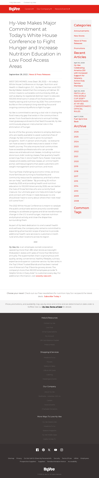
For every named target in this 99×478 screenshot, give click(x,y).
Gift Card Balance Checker (49, 340)
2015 (76, 181)
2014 (76, 186)
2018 (76, 171)
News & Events (49, 405)
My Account (49, 336)
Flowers (49, 362)
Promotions (79, 48)
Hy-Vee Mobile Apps (49, 435)
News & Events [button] (62, 9)
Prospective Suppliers (28, 461)
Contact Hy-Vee (30, 2)
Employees (85, 458)
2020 (76, 161)
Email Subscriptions (49, 332)
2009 (76, 196)
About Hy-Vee (49, 392)
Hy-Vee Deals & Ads (50, 422)
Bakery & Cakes (49, 366)
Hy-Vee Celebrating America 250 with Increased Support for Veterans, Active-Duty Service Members (80, 75)
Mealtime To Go (49, 358)
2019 (76, 166)
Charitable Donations (49, 409)
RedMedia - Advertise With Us (49, 396)
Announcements (81, 31)
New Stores (79, 36)
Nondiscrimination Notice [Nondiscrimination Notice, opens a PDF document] (56, 461)
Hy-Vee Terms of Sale (52, 307)
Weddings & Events (50, 379)
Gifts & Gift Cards (50, 370)
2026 (76, 132)
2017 (76, 176)
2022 (76, 151)
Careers (49, 400)
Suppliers (41, 461)
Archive (80, 126)
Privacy (19, 458)
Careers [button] (29, 9)
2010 (76, 191)
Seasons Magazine (49, 430)
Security (57, 458)
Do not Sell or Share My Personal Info (38, 458)
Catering (49, 375)
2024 (76, 142)
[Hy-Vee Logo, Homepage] (49, 469)
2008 (76, 201)
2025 (76, 137)
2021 (76, 156)
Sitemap (11, 458)
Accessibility (72, 461)
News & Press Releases (39, 74)
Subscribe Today (52, 296)
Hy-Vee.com (15, 2)
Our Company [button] (44, 9)
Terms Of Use (67, 458)
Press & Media (49, 345)
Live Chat (49, 327)
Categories (82, 25)
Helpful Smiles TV (49, 439)
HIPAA (76, 458)
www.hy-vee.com (43, 276)
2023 (76, 146)
